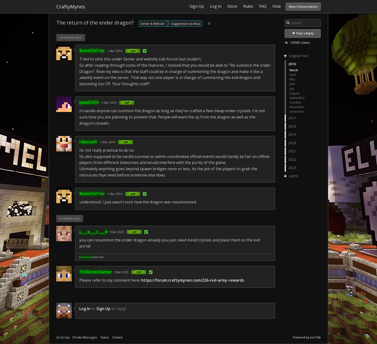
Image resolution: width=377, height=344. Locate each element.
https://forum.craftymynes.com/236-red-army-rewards (192, 280)
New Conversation (303, 6)
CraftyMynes (70, 6)
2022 (292, 159)
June (292, 84)
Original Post (296, 55)
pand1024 (89, 102)
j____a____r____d (93, 231)
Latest (291, 176)
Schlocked (85, 257)
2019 (292, 134)
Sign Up (103, 308)
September (297, 98)
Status (104, 337)
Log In (84, 308)
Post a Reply (303, 33)
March (293, 70)
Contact (117, 337)
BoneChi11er (92, 50)
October (295, 102)
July (291, 89)
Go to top (62, 337)
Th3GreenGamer (95, 271)
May (292, 79)
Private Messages (85, 337)
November (296, 107)
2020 (292, 143)
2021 (292, 151)
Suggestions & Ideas (185, 24)
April (292, 75)
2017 (292, 118)
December (296, 111)
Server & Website (152, 24)
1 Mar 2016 (114, 51)
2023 (292, 167)
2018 (292, 126)
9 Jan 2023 (117, 232)
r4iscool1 (88, 141)
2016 (292, 64)
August (294, 93)
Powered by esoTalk (307, 337)
